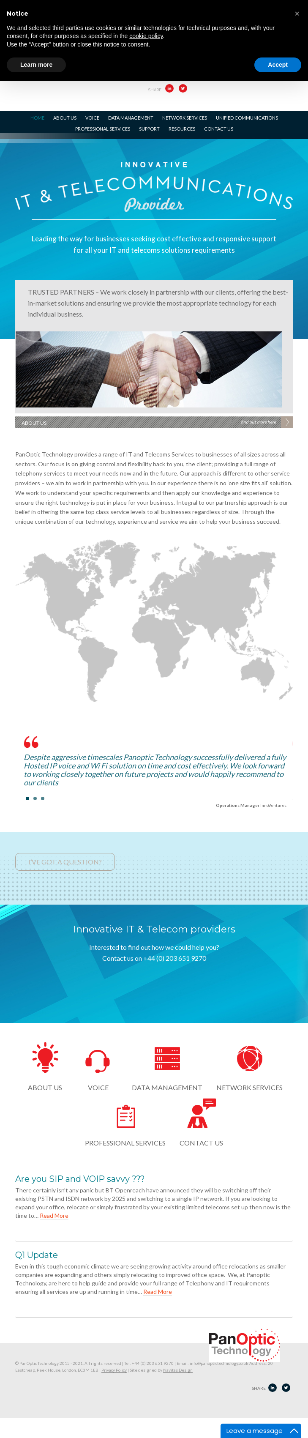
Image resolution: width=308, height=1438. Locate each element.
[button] (297, 13)
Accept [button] (278, 64)
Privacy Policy (114, 1369)
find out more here (258, 421)
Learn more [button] (36, 64)
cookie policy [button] (146, 36)
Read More (54, 1215)
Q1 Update (36, 1255)
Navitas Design (178, 1369)
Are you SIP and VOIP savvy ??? (80, 1179)
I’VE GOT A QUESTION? (65, 862)
